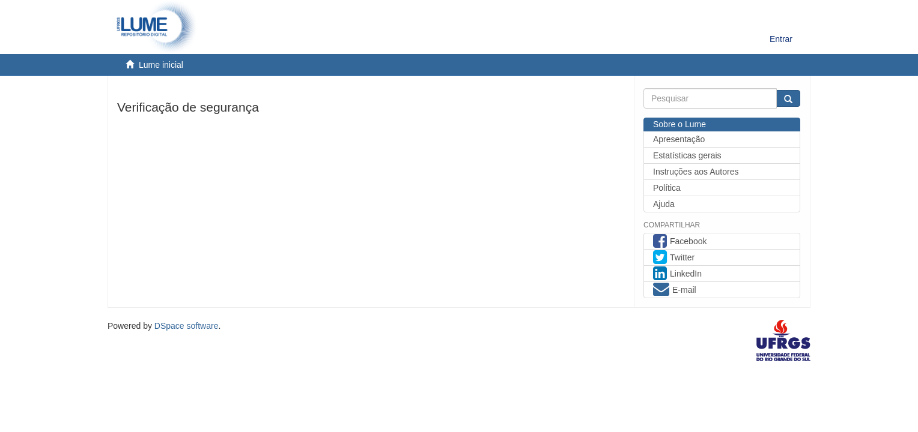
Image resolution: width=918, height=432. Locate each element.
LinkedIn (677, 275)
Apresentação (679, 139)
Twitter (674, 258)
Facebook (680, 242)
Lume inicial (161, 65)
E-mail (674, 291)
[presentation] (208, 143)
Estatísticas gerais (687, 155)
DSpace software (186, 326)
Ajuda (664, 204)
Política (667, 188)
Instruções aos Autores (695, 171)
